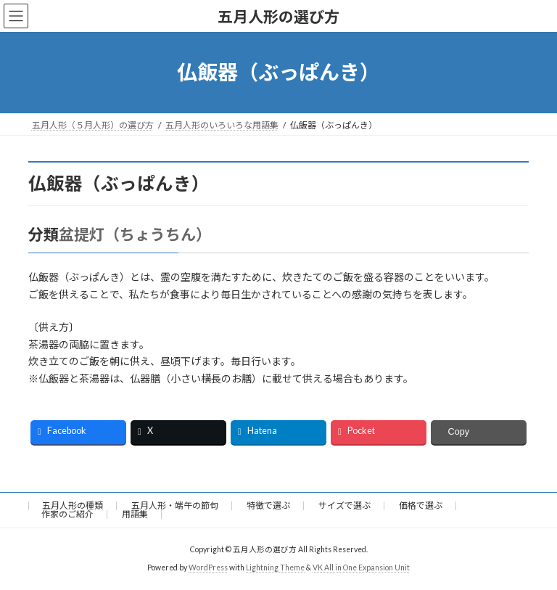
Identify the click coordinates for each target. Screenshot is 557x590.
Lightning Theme (275, 567)
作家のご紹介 (67, 514)
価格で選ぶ (420, 505)
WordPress (208, 567)
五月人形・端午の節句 (174, 505)
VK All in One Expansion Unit (361, 567)
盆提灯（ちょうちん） (131, 234)
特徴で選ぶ (268, 505)
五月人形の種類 (72, 505)
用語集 (135, 514)
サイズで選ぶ (344, 505)
